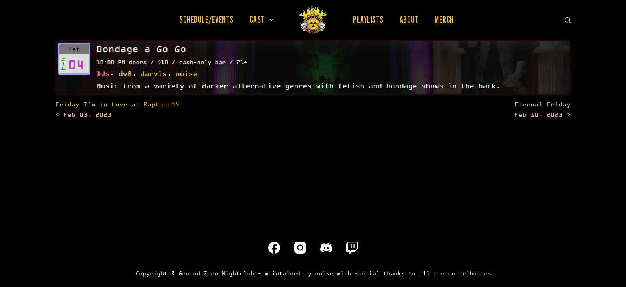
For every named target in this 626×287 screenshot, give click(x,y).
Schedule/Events (206, 19)
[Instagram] (300, 248)
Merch (444, 19)
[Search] (568, 20)
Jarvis (153, 73)
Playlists (368, 19)
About (409, 19)
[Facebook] (274, 248)
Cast (263, 19)
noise (186, 73)
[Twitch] (352, 248)
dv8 (124, 73)
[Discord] (326, 248)
